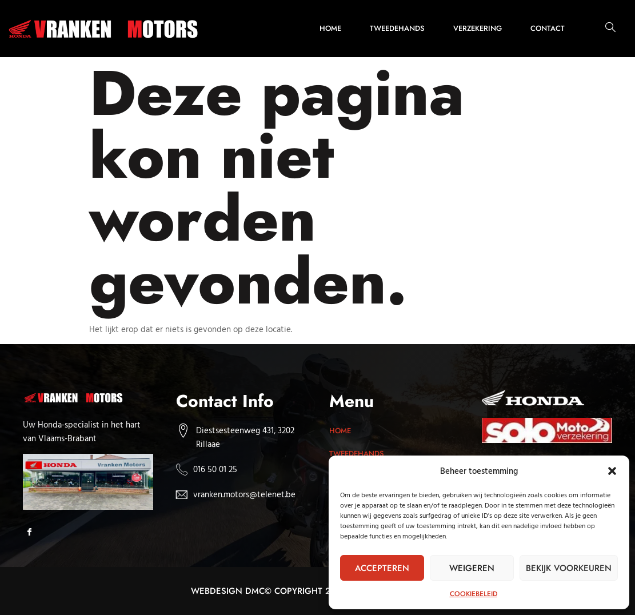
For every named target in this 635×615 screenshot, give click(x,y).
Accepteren (382, 568)
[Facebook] (33, 532)
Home (330, 28)
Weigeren (471, 568)
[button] (612, 471)
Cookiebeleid (473, 594)
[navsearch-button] (604, 28)
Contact (547, 28)
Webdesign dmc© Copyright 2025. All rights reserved (317, 591)
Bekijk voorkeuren (569, 568)
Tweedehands (397, 28)
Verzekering (477, 28)
